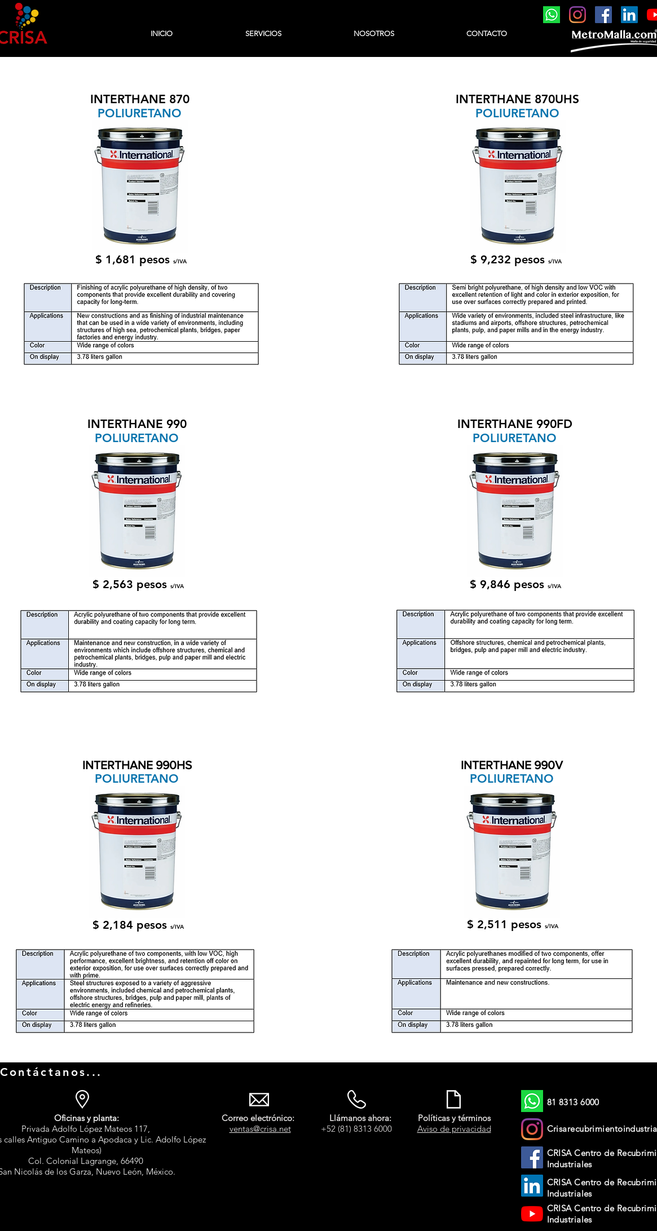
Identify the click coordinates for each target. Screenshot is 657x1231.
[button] (263, 34)
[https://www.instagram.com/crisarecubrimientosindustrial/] (577, 14)
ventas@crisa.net (260, 1128)
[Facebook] (603, 14)
